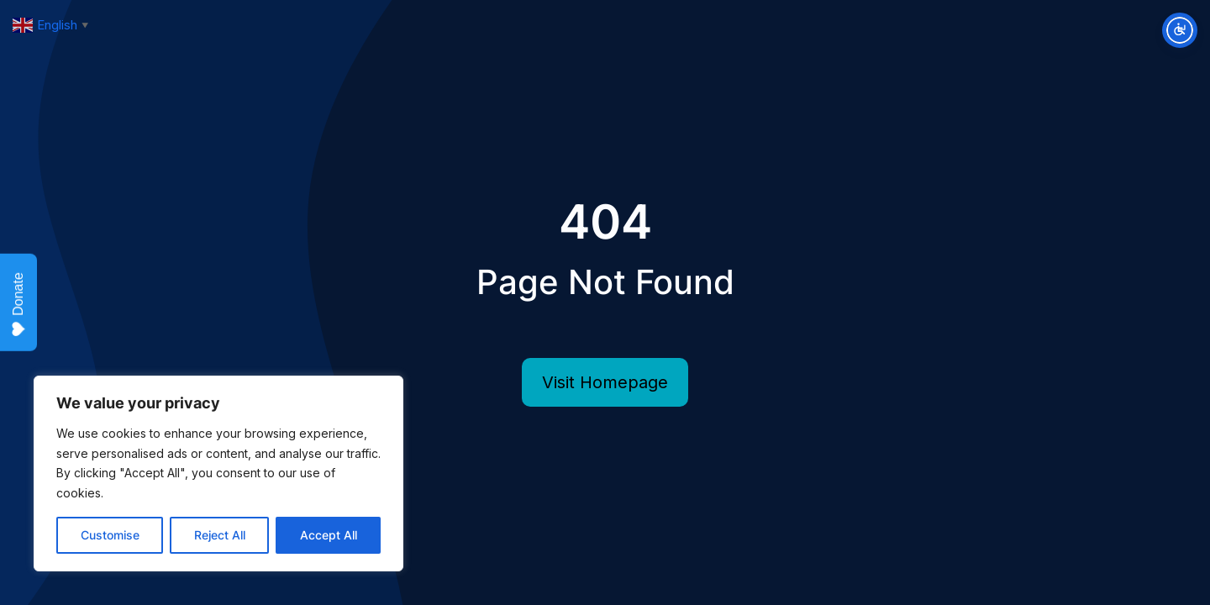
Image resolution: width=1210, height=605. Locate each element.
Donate (18, 304)
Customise (110, 535)
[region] (218, 473)
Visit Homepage (605, 382)
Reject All (219, 535)
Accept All (328, 535)
